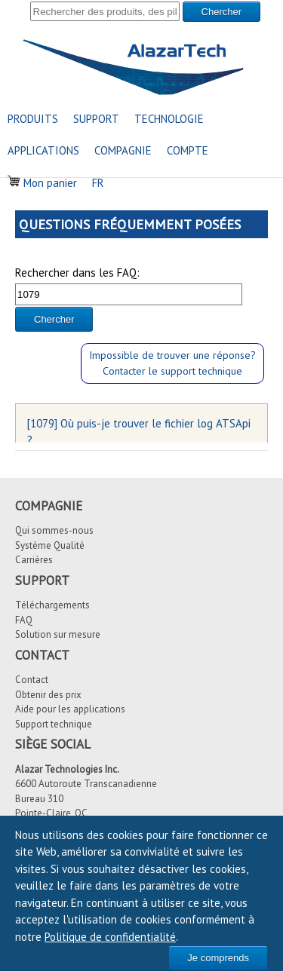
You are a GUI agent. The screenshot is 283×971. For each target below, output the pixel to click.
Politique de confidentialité (110, 937)
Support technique (53, 724)
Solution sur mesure (57, 634)
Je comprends (218, 957)
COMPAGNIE (123, 150)
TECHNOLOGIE (169, 119)
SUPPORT (96, 119)
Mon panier (42, 183)
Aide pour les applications (70, 709)
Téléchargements (52, 605)
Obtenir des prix (48, 694)
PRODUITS (33, 119)
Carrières (34, 559)
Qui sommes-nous (54, 530)
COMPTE (187, 150)
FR (98, 183)
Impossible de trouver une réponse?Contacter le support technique (172, 363)
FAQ (23, 620)
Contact (31, 679)
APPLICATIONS (43, 150)
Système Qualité (50, 545)
